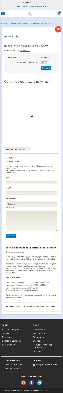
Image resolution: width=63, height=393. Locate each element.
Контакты (37, 351)
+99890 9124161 (14, 368)
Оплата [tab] (26, 149)
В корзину (46, 68)
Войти (22, 6)
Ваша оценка (11, 198)
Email (8, 188)
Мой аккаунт (8, 345)
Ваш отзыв (10, 208)
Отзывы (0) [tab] (9, 149)
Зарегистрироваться (37, 6)
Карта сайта (39, 333)
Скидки (5, 333)
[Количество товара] (44, 64)
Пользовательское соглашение (42, 346)
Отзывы (37, 341)
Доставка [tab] (18, 149)
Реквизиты (38, 337)
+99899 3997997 (30, 3)
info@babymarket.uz (45, 364)
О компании (39, 329)
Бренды (6, 337)
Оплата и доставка (11, 341)
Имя (8, 177)
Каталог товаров (10, 329)
